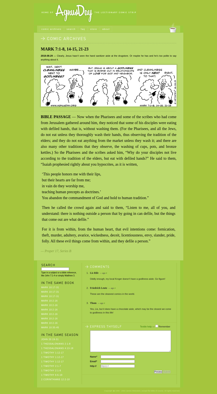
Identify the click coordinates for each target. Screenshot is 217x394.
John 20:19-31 (50, 339)
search (71, 29)
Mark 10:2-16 (49, 301)
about (106, 29)
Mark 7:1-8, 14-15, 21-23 (65, 49)
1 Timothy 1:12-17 (52, 353)
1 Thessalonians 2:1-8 (56, 344)
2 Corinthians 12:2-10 (55, 379)
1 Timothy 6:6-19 (52, 375)
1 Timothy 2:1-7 (51, 366)
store (93, 29)
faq (83, 29)
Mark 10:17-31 (50, 287)
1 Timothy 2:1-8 (51, 370)
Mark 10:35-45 (50, 327)
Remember (164, 326)
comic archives (51, 29)
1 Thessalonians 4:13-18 (57, 348)
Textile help (146, 326)
